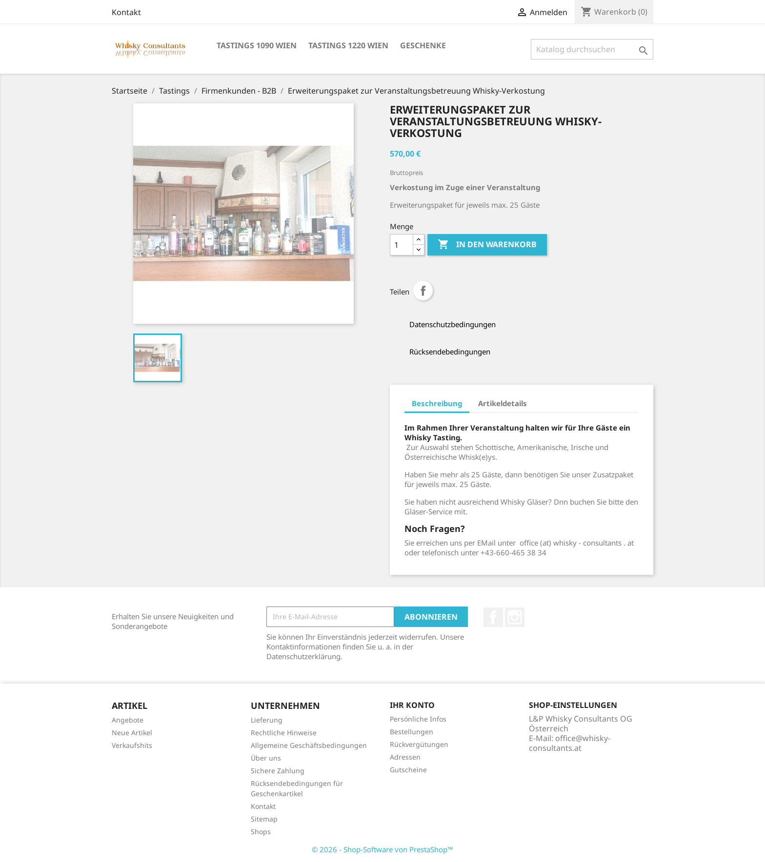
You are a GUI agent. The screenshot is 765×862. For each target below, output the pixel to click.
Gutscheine (408, 769)
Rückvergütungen (419, 744)
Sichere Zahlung (277, 770)
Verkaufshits (132, 745)
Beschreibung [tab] (437, 403)
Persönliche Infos (418, 719)
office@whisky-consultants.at (569, 743)
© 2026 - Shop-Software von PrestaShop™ (382, 849)
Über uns (266, 758)
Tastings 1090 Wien (257, 45)
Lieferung (266, 720)
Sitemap (264, 818)
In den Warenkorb (487, 244)
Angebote (127, 720)
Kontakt (126, 12)
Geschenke (423, 45)
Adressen (405, 757)
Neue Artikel (132, 732)
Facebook (493, 617)
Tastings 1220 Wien (348, 45)
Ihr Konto (412, 705)
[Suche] (592, 49)
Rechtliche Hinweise (284, 732)
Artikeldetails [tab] (502, 403)
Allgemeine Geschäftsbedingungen (309, 745)
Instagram (514, 617)
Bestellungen (411, 731)
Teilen (423, 290)
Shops (261, 831)
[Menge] (401, 244)
